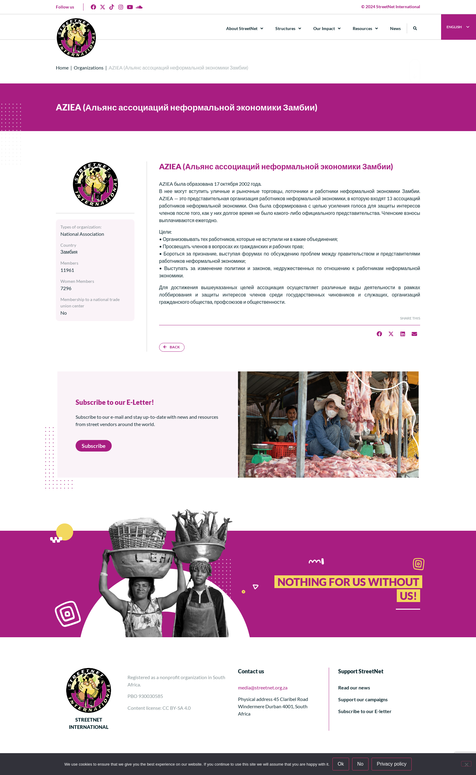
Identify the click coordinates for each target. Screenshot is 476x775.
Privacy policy (391, 764)
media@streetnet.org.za (262, 687)
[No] (466, 764)
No (360, 764)
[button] (415, 28)
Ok (341, 764)
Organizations (89, 67)
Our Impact (327, 28)
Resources (365, 28)
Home (62, 67)
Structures (288, 28)
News (395, 28)
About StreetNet (244, 28)
